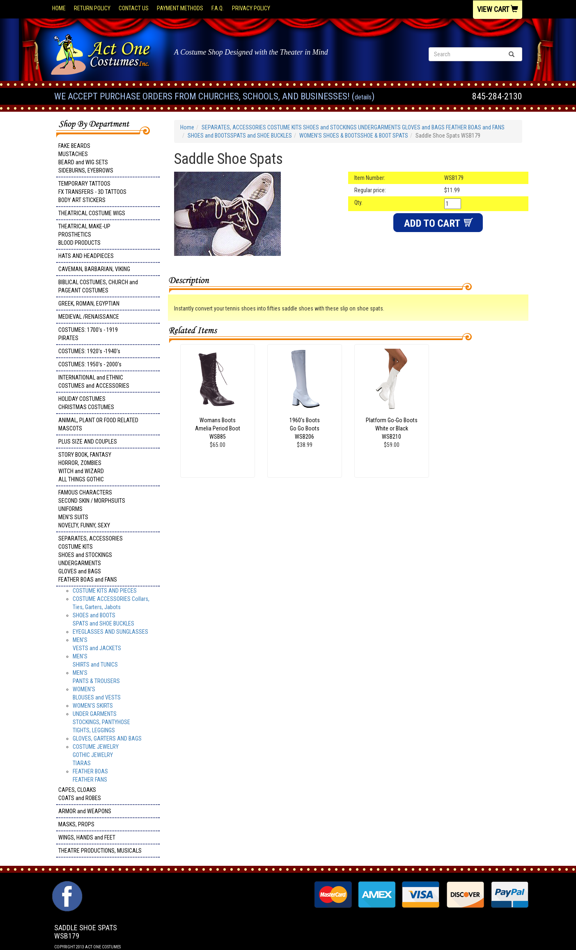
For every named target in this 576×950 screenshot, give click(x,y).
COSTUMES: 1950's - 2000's (90, 364)
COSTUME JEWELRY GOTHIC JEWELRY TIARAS (96, 754)
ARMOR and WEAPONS (84, 811)
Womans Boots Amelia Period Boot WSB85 (217, 428)
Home (59, 8)
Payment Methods (180, 8)
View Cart (497, 9)
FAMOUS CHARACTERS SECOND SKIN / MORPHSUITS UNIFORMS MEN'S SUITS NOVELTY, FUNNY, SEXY (91, 509)
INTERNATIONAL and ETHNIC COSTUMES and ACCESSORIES (93, 381)
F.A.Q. (217, 8)
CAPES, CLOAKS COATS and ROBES (79, 794)
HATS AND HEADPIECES (86, 256)
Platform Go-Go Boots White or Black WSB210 (392, 428)
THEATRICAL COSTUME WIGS (91, 213)
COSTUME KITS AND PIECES (105, 590)
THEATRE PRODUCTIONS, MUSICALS (100, 850)
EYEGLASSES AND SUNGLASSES (110, 631)
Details (363, 97)
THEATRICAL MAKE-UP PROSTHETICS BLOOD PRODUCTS (84, 234)
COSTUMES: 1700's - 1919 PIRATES (88, 334)
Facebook (66, 885)
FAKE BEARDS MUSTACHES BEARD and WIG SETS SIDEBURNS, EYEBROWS (85, 158)
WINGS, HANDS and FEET (86, 837)
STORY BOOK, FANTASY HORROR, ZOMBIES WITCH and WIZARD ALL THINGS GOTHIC (84, 467)
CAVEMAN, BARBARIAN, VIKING (94, 269)
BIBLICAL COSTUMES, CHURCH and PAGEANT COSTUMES (98, 286)
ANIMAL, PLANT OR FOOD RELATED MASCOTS (98, 424)
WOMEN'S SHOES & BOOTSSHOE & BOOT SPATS (353, 135)
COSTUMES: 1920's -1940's (89, 351)
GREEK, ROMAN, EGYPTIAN (88, 303)
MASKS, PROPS (76, 824)
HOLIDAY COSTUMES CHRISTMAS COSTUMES (86, 403)
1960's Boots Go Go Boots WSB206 (304, 428)
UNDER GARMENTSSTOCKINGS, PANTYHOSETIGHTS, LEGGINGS (101, 722)
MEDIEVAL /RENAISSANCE (88, 316)
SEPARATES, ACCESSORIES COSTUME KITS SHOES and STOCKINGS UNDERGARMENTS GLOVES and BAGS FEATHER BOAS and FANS (90, 559)
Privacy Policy (251, 8)
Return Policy (92, 8)
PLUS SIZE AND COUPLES (87, 441)
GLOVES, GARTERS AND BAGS (107, 738)
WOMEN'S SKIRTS (93, 705)
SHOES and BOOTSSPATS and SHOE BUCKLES (240, 135)
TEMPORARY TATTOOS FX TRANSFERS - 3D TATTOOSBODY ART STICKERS (92, 191)
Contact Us (134, 8)
